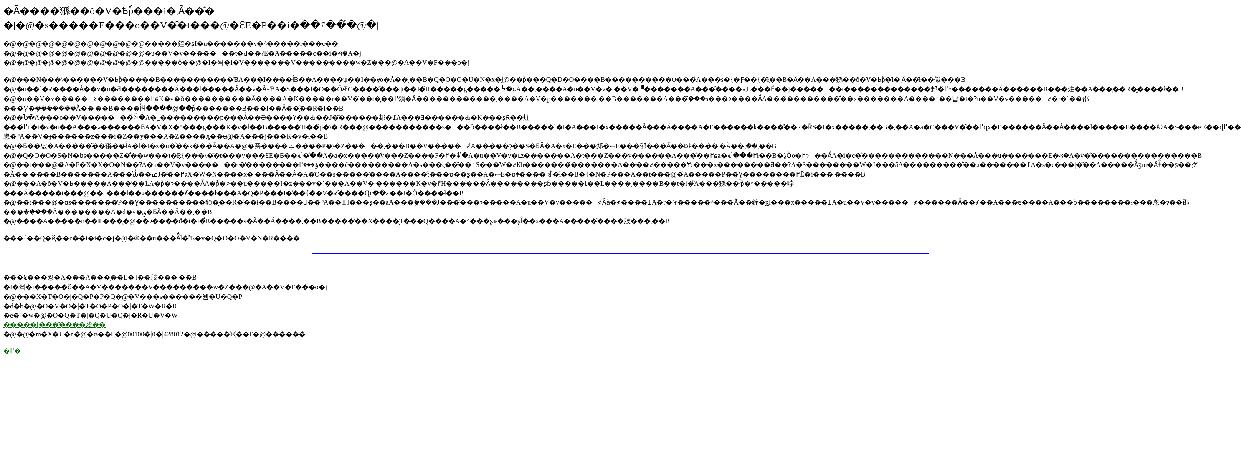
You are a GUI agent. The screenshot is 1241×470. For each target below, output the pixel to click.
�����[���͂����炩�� (54, 324)
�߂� (12, 350)
